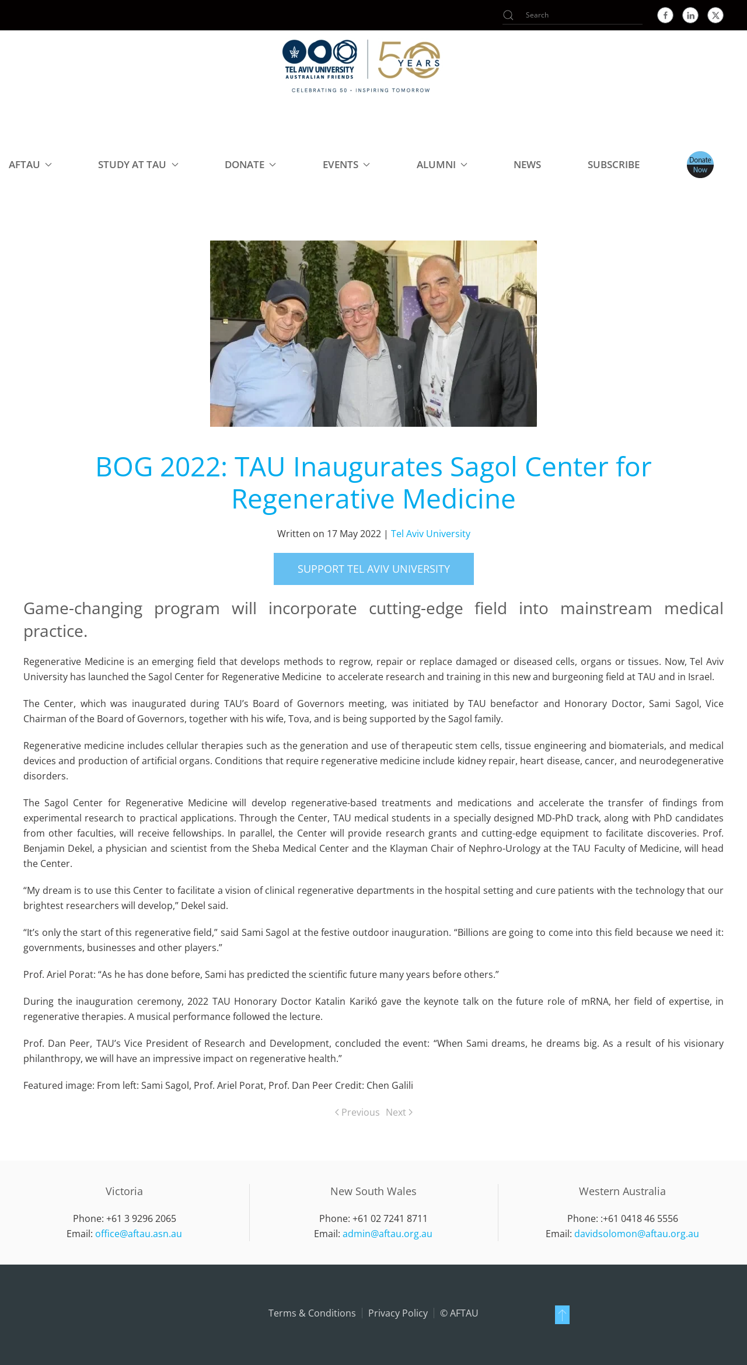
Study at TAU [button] (138, 164)
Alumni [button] (442, 164)
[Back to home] (362, 65)
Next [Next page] (399, 1112)
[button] (562, 1314)
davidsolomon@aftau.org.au (636, 1233)
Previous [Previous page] (357, 1112)
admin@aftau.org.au (387, 1233)
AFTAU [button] (30, 164)
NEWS (527, 164)
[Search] (572, 15)
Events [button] (346, 164)
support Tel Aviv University (374, 569)
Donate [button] (250, 164)
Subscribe (614, 164)
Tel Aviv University (430, 533)
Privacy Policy (398, 1313)
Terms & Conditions (312, 1313)
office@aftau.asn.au (138, 1233)
